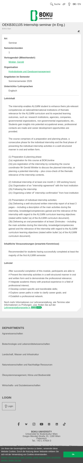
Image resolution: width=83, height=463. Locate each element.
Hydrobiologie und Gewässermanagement (29, 71)
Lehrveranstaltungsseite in (23, 307)
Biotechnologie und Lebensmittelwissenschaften (26, 344)
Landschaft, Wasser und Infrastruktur (20, 354)
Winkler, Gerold (16, 62)
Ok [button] (73, 454)
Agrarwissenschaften (12, 334)
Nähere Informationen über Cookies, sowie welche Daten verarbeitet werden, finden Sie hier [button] (31, 458)
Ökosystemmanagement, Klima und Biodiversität (26, 375)
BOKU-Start (6, 29)
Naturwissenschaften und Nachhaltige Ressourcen (27, 365)
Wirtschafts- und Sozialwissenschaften (21, 385)
